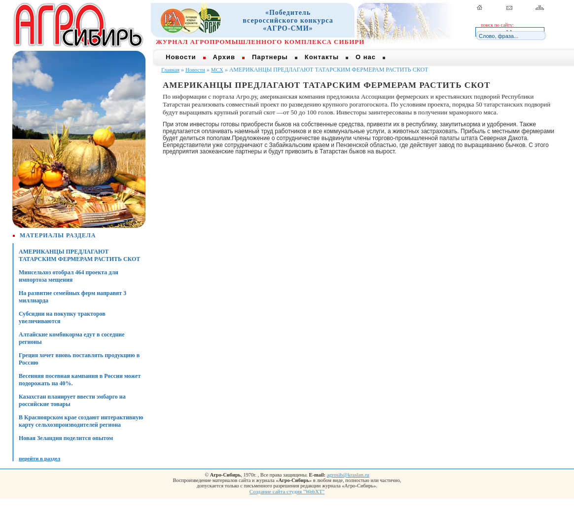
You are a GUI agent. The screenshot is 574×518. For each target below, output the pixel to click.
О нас (366, 57)
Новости (181, 57)
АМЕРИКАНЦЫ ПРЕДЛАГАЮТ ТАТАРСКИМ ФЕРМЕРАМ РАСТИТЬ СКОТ (79, 255)
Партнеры (270, 57)
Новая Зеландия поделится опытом (66, 438)
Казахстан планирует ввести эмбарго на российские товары (72, 400)
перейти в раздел (39, 458)
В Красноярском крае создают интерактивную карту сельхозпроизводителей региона (81, 421)
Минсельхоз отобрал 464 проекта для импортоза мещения (68, 276)
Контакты (322, 57)
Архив (224, 57)
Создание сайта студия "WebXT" (287, 491)
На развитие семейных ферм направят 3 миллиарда (72, 297)
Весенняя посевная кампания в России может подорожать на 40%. (80, 379)
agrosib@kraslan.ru (348, 475)
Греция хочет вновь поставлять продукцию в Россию (79, 359)
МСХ (217, 70)
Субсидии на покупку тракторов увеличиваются (62, 317)
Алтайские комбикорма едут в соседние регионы (72, 338)
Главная (170, 70)
